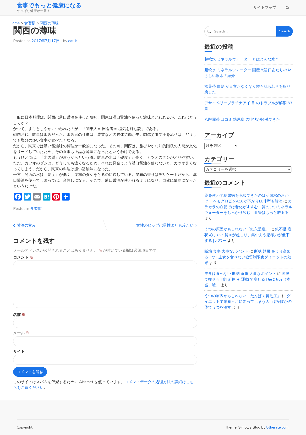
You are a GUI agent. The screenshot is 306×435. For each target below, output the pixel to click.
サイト (19, 351)
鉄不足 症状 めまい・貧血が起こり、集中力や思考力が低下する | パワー (247, 235)
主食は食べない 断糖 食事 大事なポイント (240, 273)
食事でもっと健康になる (49, 5)
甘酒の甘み (26, 225)
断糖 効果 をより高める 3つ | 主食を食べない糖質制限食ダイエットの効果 (247, 257)
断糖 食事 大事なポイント (226, 251)
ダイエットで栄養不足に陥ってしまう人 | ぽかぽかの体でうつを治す (248, 301)
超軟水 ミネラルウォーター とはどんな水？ (241, 59)
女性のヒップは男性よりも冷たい (165, 225)
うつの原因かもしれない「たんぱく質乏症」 (242, 296)
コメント (23, 257)
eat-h (72, 41)
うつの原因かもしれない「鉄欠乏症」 (236, 229)
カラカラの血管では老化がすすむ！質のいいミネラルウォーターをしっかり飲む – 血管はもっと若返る (248, 207)
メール (21, 333)
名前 (19, 314)
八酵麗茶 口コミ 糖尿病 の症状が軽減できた (242, 119)
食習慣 (36, 208)
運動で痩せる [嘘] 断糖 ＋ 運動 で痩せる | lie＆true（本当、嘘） (247, 279)
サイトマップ (264, 7)
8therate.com (277, 427)
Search (284, 31)
